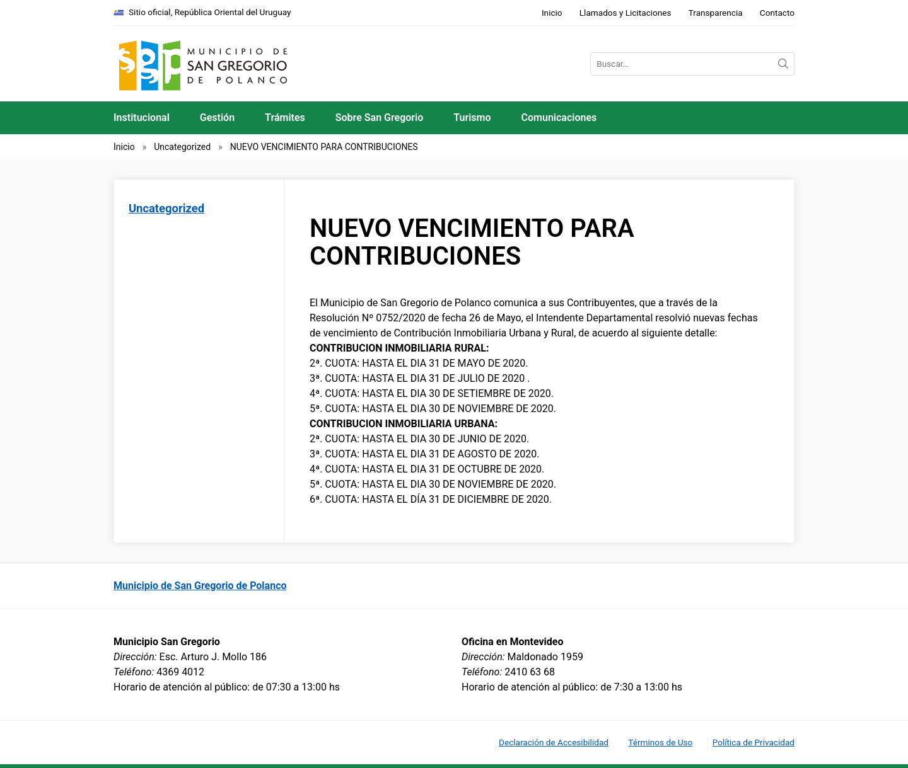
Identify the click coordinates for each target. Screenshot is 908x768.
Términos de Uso (660, 742)
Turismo (472, 117)
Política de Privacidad (753, 742)
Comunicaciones (559, 117)
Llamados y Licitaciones (625, 13)
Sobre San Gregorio (379, 117)
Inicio (552, 13)
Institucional (142, 117)
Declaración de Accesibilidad (553, 742)
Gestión (217, 117)
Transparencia (716, 13)
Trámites (285, 117)
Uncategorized (182, 147)
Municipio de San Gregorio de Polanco (200, 586)
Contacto (777, 13)
